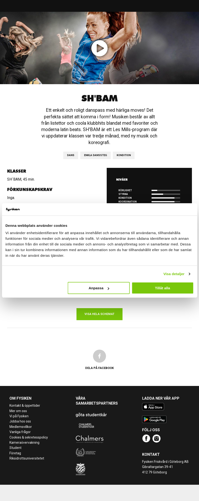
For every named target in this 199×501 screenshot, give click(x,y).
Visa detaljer (173, 274)
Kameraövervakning (24, 442)
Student (15, 448)
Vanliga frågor (20, 432)
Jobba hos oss (20, 421)
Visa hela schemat (99, 314)
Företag (15, 453)
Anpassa (99, 288)
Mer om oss (18, 411)
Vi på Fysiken (19, 416)
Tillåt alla (162, 288)
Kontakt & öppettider (24, 405)
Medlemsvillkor (20, 427)
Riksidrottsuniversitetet (26, 458)
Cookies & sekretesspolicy (28, 437)
